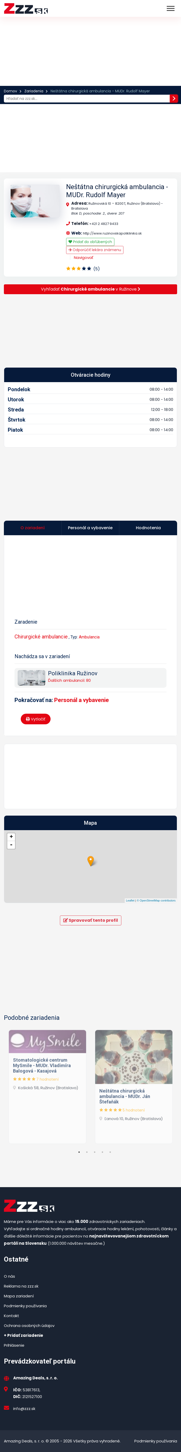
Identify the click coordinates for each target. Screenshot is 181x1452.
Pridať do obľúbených (90, 241)
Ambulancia (89, 637)
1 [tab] (79, 1152)
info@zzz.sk (24, 1408)
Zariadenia (33, 91)
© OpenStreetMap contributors (156, 900)
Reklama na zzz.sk (21, 1286)
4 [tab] (102, 1152)
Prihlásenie (14, 1345)
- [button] (11, 845)
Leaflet (130, 900)
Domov (10, 91)
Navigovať (83, 257)
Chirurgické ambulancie (41, 637)
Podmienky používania (25, 1306)
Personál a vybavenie (81, 700)
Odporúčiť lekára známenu (94, 249)
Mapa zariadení (19, 1296)
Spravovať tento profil (90, 920)
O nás (9, 1276)
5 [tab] (110, 1152)
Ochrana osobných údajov (29, 1325)
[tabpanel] (47, 1085)
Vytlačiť (35, 719)
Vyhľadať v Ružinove (90, 289)
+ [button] (11, 837)
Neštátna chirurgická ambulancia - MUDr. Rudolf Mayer (117, 191)
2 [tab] (86, 1152)
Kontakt (11, 1315)
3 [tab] (94, 1152)
